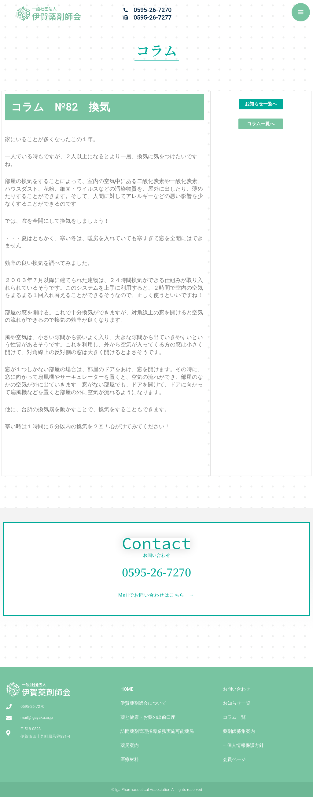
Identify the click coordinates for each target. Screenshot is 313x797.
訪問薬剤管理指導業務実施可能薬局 (157, 731)
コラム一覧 (234, 717)
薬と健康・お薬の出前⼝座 (147, 717)
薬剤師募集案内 (239, 731)
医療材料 (129, 759)
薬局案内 (129, 745)
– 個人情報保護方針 (243, 745)
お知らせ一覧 (236, 703)
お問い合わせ (236, 689)
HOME (126, 689)
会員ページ (234, 759)
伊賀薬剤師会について (143, 703)
